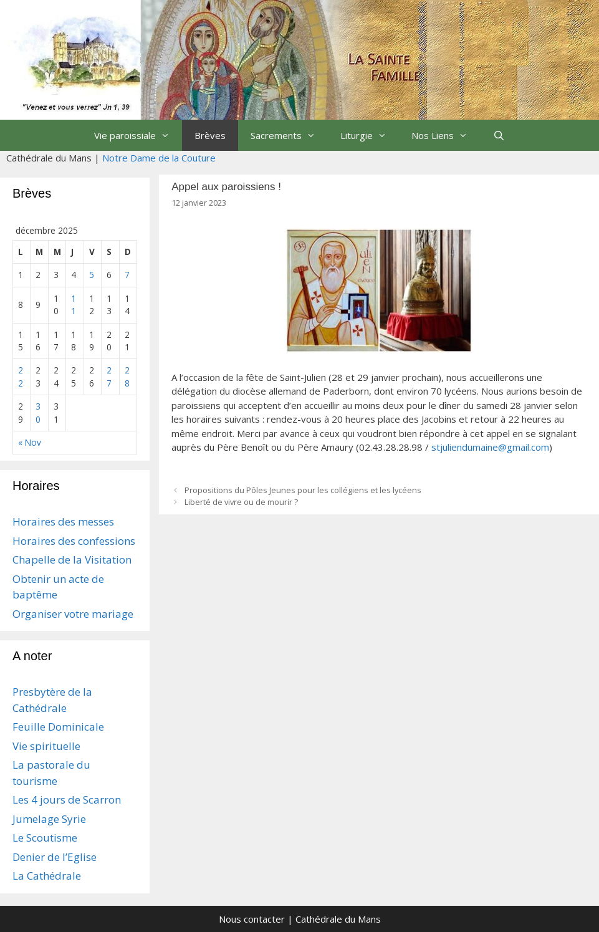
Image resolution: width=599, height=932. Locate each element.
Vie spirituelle (46, 746)
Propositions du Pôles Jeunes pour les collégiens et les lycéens (302, 490)
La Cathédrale (46, 875)
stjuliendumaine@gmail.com (490, 447)
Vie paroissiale (138, 135)
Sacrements (289, 135)
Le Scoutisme (44, 837)
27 (109, 376)
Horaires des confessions (73, 541)
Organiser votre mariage (72, 614)
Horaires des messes (63, 521)
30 (38, 412)
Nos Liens (445, 135)
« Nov (29, 442)
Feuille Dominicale (58, 726)
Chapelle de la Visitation (72, 559)
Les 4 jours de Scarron (66, 799)
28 (127, 376)
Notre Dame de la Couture (159, 157)
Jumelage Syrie (49, 819)
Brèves (210, 135)
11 (73, 304)
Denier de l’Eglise (54, 857)
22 (20, 376)
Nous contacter (252, 919)
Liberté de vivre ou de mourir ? (241, 501)
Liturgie (369, 135)
